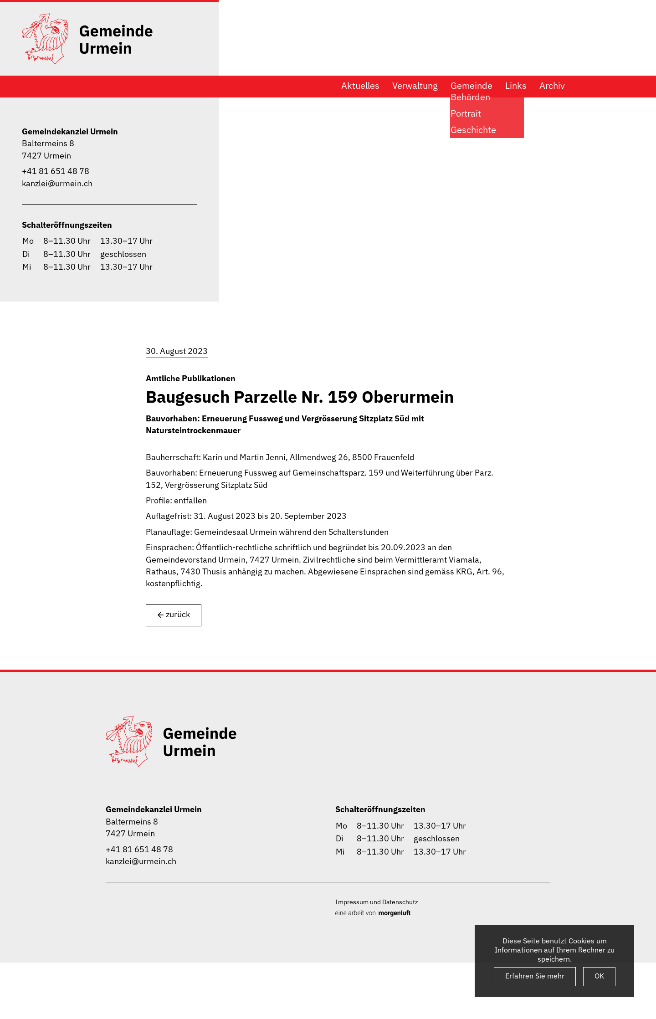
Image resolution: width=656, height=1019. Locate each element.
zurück (173, 614)
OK (599, 975)
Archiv (552, 85)
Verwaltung (415, 85)
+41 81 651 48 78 (55, 171)
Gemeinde (471, 85)
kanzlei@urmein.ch (57, 183)
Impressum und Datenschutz (376, 901)
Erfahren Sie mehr (534, 975)
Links (516, 85)
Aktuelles (360, 85)
